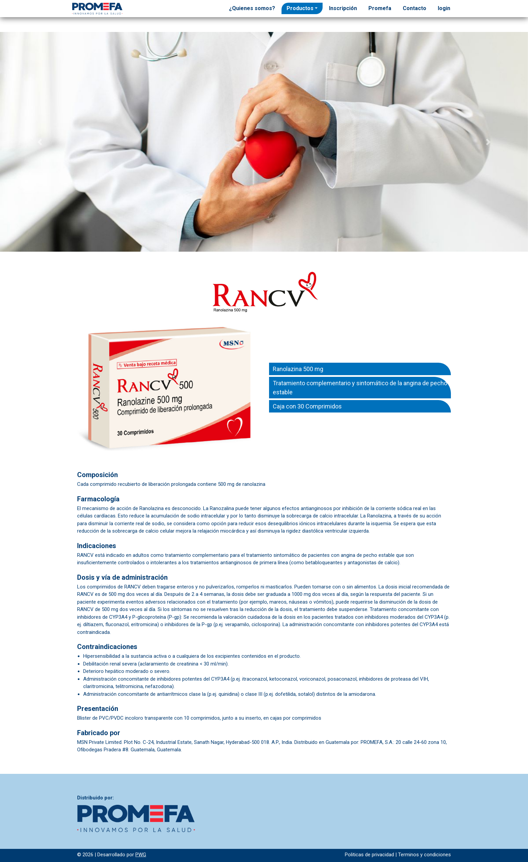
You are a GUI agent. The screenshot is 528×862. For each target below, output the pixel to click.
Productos (300, 8)
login (444, 8)
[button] (39, 142)
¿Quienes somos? (252, 8)
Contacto (414, 8)
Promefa (379, 8)
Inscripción (343, 8)
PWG (140, 855)
